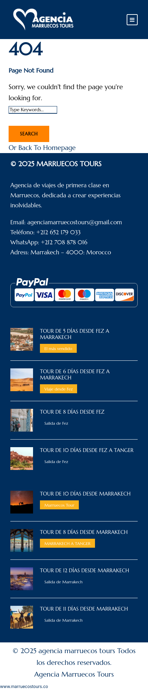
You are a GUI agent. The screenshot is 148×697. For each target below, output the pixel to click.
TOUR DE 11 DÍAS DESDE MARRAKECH (84, 608)
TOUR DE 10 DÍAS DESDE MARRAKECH (85, 493)
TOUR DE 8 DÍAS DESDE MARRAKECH (84, 532)
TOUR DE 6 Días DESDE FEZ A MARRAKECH (74, 374)
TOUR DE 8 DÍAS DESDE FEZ (72, 411)
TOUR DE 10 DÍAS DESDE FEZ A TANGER (87, 450)
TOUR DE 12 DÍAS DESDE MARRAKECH (84, 570)
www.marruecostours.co (24, 686)
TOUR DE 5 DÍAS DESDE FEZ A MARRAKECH (74, 334)
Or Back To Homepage (42, 147)
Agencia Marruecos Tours (74, 674)
